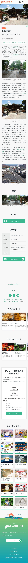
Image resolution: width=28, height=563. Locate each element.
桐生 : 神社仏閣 (15, 301)
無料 (15, 290)
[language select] (19, 2)
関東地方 (16, 299)
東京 (18, 149)
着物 (22, 155)
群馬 (21, 299)
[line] (17, 295)
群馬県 (24, 93)
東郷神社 (22, 149)
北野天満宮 (15, 47)
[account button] (23, 2)
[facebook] (10, 295)
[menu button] (25, 2)
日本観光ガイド (10, 299)
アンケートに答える (14, 413)
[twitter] (14, 295)
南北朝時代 (15, 54)
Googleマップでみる (13, 284)
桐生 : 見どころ (7, 301)
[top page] (4, 299)
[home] (6, 2)
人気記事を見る (13, 562)
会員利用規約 (14, 551)
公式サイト (13, 253)
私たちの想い (14, 548)
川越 (3, 151)
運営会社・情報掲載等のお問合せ (14, 557)
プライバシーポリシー (14, 554)
